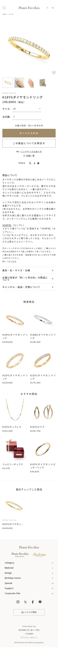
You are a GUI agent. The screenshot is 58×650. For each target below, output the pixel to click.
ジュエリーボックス (12, 464)
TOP (4, 14)
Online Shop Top (29, 626)
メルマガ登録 (29, 612)
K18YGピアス (37, 426)
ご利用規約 (29, 633)
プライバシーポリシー (29, 637)
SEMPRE (7, 225)
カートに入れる (29, 133)
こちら (13, 261)
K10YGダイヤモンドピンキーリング (43, 466)
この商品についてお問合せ (29, 143)
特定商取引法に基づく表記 (29, 630)
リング (10, 14)
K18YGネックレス (11, 426)
